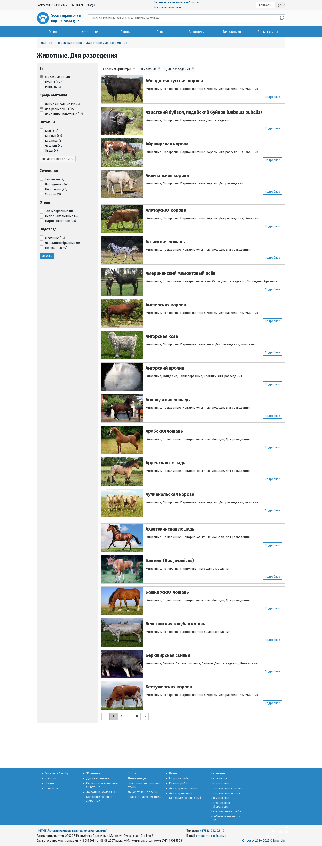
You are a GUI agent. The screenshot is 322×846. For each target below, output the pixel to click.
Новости (50, 778)
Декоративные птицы (143, 792)
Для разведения (60, 109)
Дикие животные (62, 104)
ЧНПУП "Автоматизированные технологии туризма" (72, 830)
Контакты (265, 5)
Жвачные (55, 238)
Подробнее (272, 97)
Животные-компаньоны (102, 792)
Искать (47, 256)
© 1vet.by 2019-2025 (255, 840)
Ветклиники (232, 32)
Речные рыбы (178, 783)
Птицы (125, 32)
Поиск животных (69, 43)
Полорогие (56, 189)
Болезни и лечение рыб (185, 798)
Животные (90, 32)
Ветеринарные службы (226, 811)
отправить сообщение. (211, 835)
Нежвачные (56, 248)
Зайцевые (54, 179)
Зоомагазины (268, 32)
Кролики (53, 141)
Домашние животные (64, 114)
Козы (51, 131)
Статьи (49, 783)
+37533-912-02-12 (212, 830)
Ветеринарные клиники (226, 788)
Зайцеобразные (59, 211)
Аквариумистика (180, 793)
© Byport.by (277, 840)
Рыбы (160, 32)
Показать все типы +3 (58, 159)
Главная (54, 32)
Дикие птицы (137, 778)
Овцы (51, 150)
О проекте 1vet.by (56, 773)
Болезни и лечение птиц (144, 796)
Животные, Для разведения (106, 43)
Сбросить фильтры (117, 69)
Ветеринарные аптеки (225, 793)
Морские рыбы (179, 778)
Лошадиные (57, 184)
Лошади (54, 145)
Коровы (53, 136)
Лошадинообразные (62, 243)
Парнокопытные (60, 221)
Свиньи (53, 194)
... (129, 761)
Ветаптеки (197, 32)
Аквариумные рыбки (183, 788)
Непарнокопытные (62, 216)
